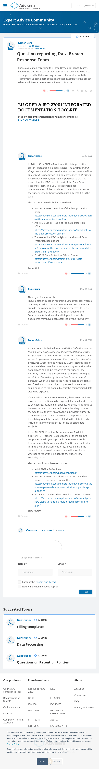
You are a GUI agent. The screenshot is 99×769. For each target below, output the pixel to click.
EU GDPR (17, 24)
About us (79, 686)
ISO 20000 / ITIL (58, 723)
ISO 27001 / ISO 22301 (36, 688)
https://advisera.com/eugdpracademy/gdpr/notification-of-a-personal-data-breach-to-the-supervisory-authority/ (63, 487)
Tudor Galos (35, 155)
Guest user (34, 289)
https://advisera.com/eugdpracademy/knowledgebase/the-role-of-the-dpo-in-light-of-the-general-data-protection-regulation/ (63, 248)
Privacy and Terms (46, 582)
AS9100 (54, 717)
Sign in (61, 530)
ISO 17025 (33, 723)
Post (86, 591)
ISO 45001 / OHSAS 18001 (57, 710)
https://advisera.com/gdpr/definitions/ (56, 472)
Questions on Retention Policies (44, 660)
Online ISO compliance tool (12, 688)
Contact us (80, 693)
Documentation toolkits (11, 697)
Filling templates (31, 626)
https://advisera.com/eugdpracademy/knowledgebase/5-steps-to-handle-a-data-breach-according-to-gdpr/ (63, 501)
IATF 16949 (34, 717)
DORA (31, 696)
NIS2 (52, 686)
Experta (7, 711)
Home (6, 24)
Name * (22, 563)
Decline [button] (56, 761)
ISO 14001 (33, 708)
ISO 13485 (55, 702)
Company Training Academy (13, 719)
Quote (23, 273)
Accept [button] (42, 761)
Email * (62, 563)
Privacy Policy (13, 744)
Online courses (11, 705)
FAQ (76, 699)
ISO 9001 (33, 702)
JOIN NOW (89, 5)
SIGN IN (76, 5)
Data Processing (31, 643)
